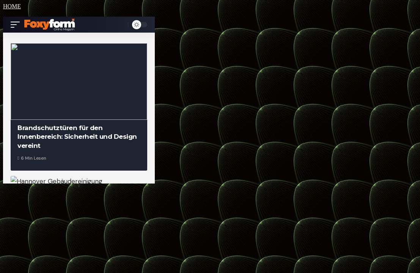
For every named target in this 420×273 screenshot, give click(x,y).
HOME (12, 6)
